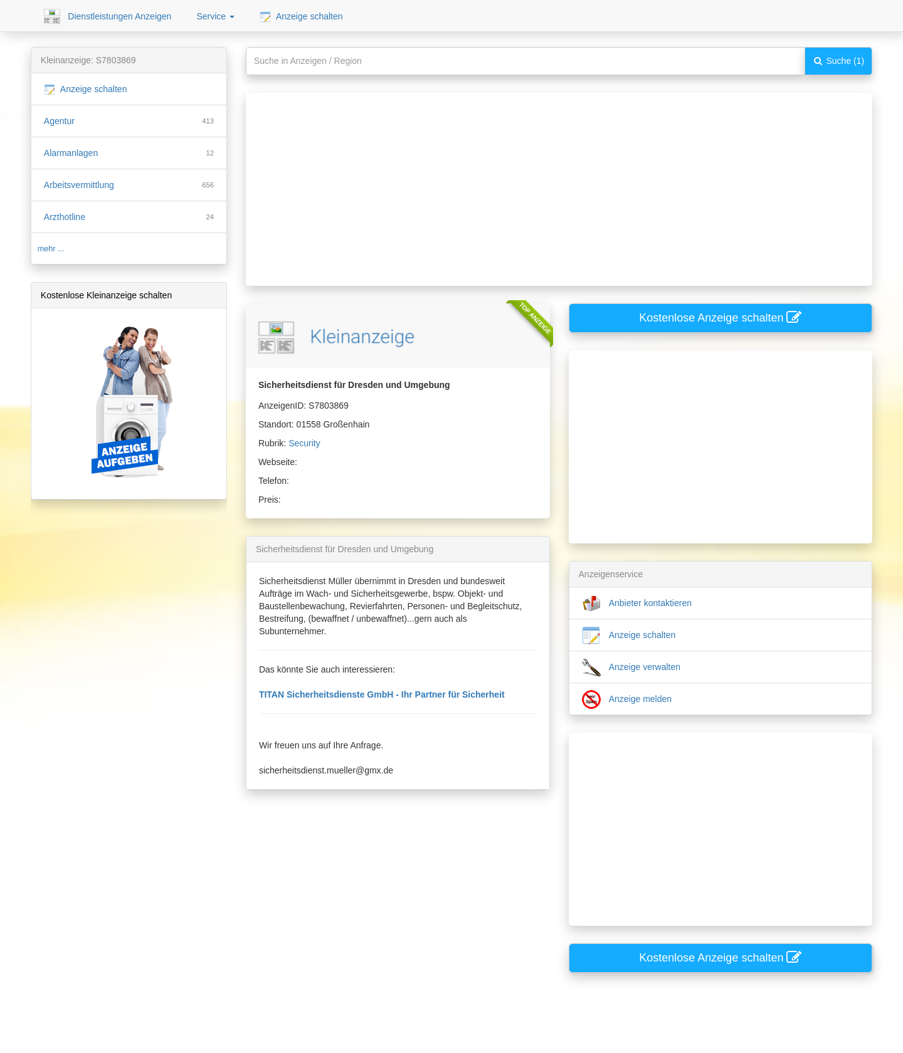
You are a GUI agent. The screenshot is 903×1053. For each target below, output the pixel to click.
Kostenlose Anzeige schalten (720, 318)
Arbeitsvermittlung (79, 185)
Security (304, 443)
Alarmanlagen (71, 153)
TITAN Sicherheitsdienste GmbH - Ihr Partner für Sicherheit (382, 694)
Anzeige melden (627, 699)
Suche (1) (839, 61)
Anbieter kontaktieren (637, 603)
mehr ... (51, 248)
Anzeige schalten (301, 17)
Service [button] (215, 16)
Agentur (59, 121)
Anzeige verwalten (631, 667)
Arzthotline (64, 217)
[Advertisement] (550, 180)
